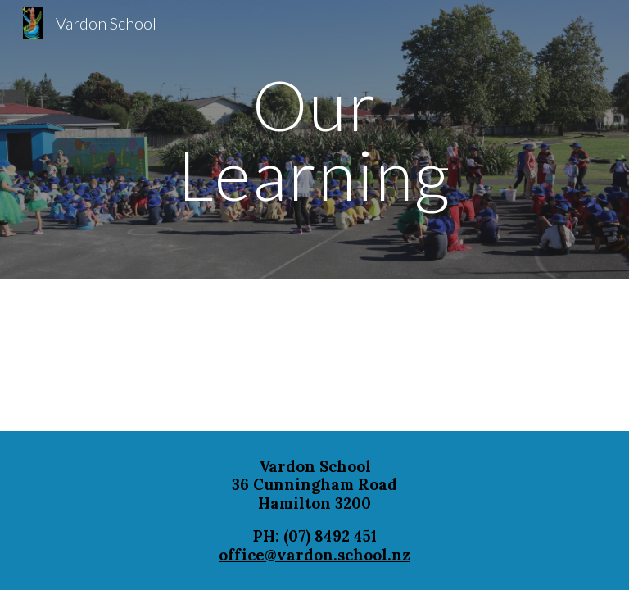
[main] (314, 139)
